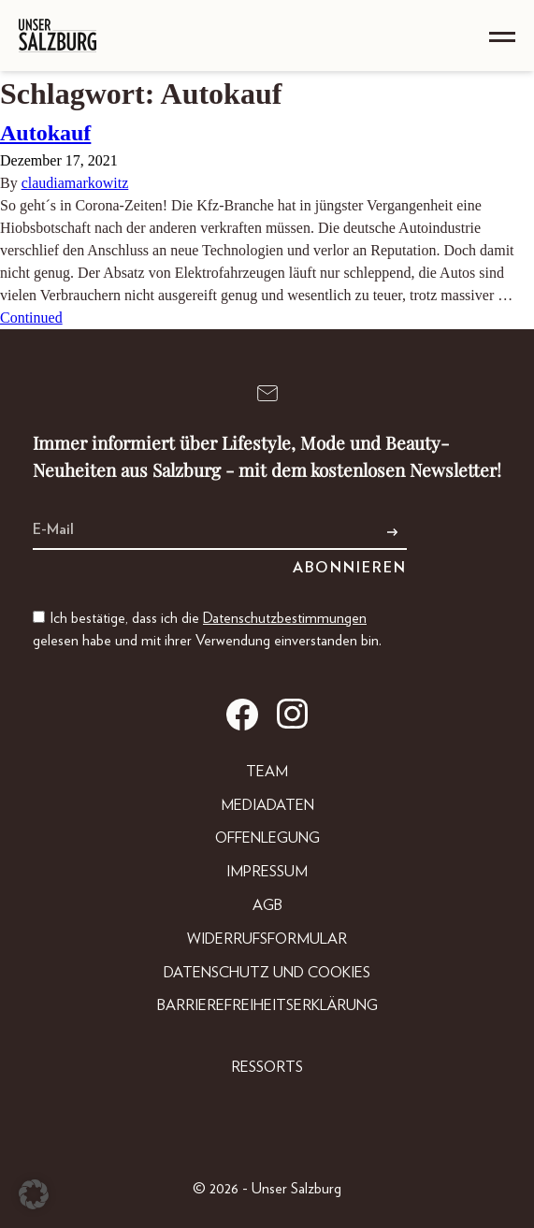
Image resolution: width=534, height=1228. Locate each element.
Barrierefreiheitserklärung (267, 1005)
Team (267, 771)
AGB (267, 905)
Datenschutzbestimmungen (285, 618)
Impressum (267, 871)
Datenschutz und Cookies (267, 972)
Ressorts (267, 1067)
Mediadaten (267, 805)
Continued (31, 317)
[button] (33, 1194)
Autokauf (45, 133)
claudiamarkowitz (75, 183)
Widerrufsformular (267, 939)
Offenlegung (267, 838)
